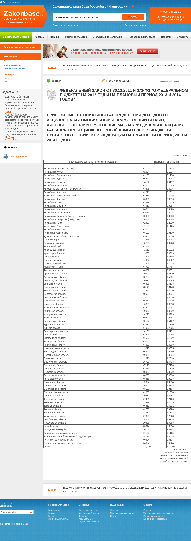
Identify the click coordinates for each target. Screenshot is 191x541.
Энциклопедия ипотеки (16, 37)
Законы (54, 37)
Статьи (113, 516)
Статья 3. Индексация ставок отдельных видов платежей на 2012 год (21, 134)
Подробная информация (169, 81)
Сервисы (84, 505)
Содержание (10, 92)
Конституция (9, 74)
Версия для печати (19, 156)
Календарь (84, 516)
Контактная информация (155, 519)
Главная (52, 67)
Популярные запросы (64, 25)
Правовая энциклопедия (141, 37)
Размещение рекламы (154, 516)
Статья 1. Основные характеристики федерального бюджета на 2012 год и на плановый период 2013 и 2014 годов (21, 105)
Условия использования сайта (158, 513)
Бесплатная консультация (107, 37)
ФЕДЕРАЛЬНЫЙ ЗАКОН (16, 97)
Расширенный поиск (135, 25)
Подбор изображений (89, 522)
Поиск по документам (58, 519)
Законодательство (58, 505)
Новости (166, 37)
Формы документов (76, 37)
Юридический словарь (89, 513)
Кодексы (39, 37)
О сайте (147, 505)
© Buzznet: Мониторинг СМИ (14, 524)
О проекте (182, 37)
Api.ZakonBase (86, 519)
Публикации (117, 505)
